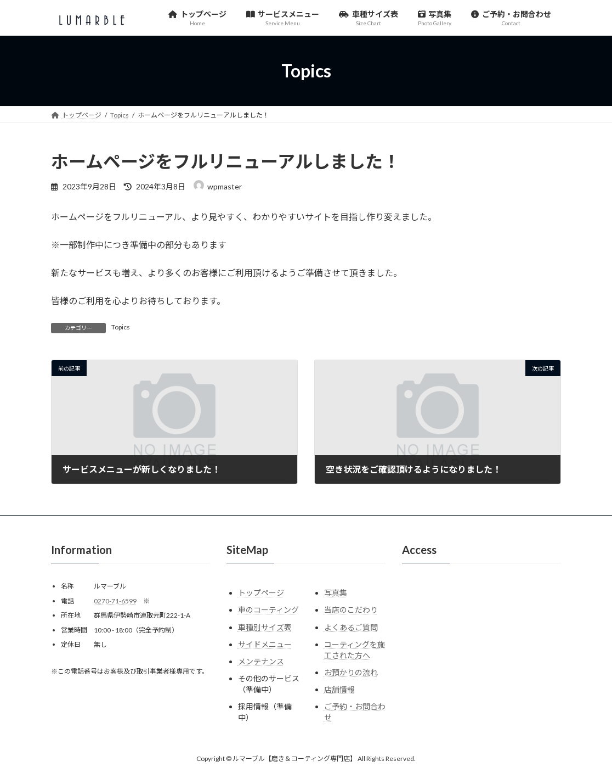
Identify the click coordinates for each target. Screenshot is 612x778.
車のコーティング (268, 610)
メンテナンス (261, 661)
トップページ (261, 593)
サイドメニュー (265, 644)
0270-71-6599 (115, 601)
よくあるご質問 (351, 627)
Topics (120, 327)
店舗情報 (339, 690)
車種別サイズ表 (265, 627)
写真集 (335, 593)
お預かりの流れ (351, 672)
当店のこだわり (351, 610)
